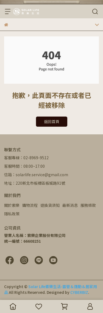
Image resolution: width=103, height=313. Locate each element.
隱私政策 (12, 213)
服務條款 (88, 205)
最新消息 (70, 205)
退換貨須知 (50, 205)
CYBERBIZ (79, 292)
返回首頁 (51, 121)
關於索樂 (12, 205)
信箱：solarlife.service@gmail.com (36, 174)
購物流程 (30, 205)
